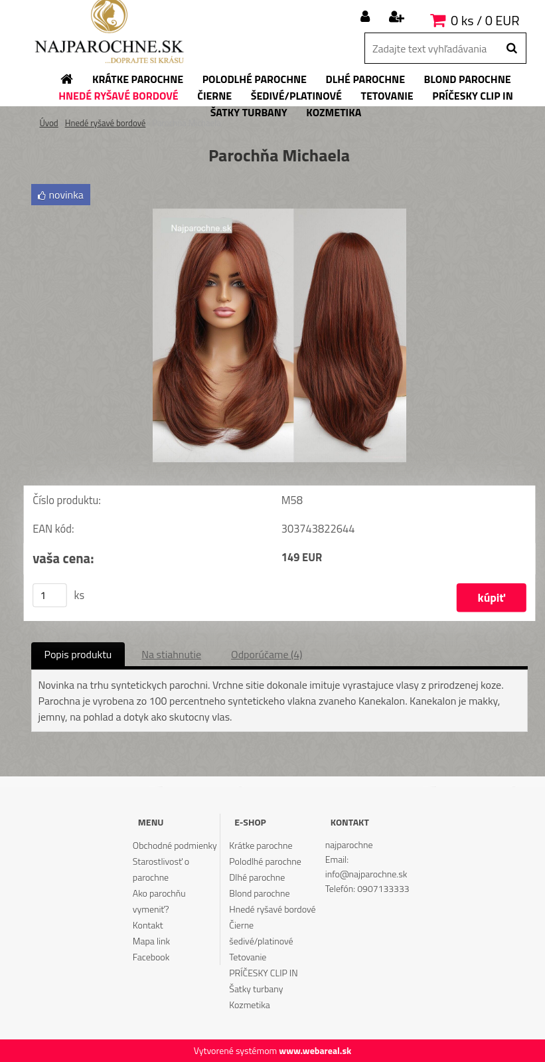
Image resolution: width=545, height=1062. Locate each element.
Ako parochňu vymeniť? (159, 901)
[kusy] (50, 595)
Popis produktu (78, 654)
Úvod (49, 123)
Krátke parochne (260, 845)
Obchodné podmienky (175, 845)
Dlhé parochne (257, 877)
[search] (511, 48)
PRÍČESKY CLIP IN (263, 973)
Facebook (151, 957)
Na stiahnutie (171, 654)
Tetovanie (247, 957)
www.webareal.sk (315, 1050)
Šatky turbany (256, 989)
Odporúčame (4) (266, 654)
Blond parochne (259, 893)
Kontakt (148, 925)
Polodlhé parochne (265, 861)
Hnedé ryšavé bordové (105, 123)
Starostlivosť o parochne (161, 869)
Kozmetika (249, 1005)
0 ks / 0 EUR (485, 20)
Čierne (241, 925)
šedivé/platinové (261, 941)
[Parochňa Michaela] (279, 214)
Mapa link (151, 941)
